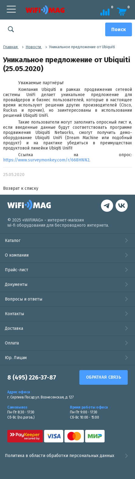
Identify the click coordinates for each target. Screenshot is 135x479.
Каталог (12, 240)
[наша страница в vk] (107, 206)
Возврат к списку (20, 188)
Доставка (14, 328)
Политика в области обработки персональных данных (67, 455)
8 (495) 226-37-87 (31, 377)
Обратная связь (103, 377)
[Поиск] (118, 29)
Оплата (12, 343)
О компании (17, 255)
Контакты (14, 313)
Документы (16, 284)
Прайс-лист (16, 269)
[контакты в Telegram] (122, 206)
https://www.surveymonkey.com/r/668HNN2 (46, 160)
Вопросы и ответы (23, 299)
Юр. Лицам (16, 357)
